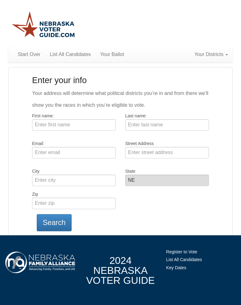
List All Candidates (70, 54)
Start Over (29, 54)
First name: (43, 115)
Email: (38, 143)
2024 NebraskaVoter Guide (120, 270)
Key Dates (176, 267)
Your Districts (211, 54)
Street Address (139, 143)
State (130, 171)
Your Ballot (112, 54)
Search (54, 222)
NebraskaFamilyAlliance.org (40, 262)
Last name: (136, 115)
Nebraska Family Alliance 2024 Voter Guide (43, 25)
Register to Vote (181, 251)
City (36, 171)
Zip (35, 194)
